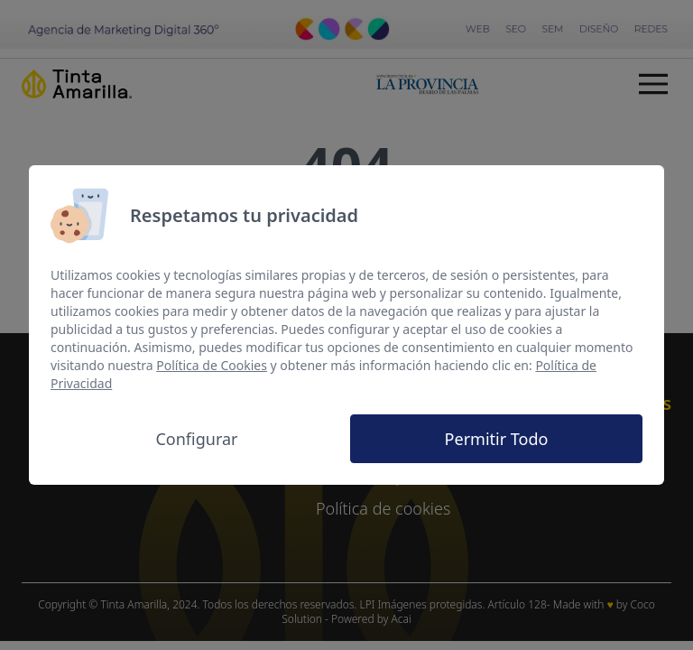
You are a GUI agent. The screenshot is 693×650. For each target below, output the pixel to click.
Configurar (196, 439)
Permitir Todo (497, 439)
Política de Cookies (211, 365)
